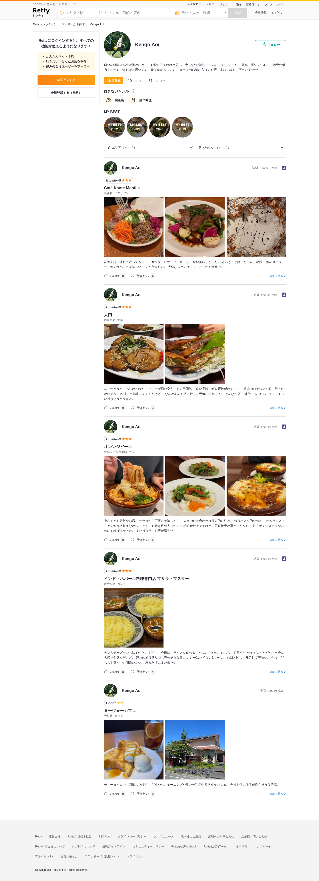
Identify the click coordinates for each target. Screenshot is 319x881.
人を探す (192, 4)
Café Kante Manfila (122, 188)
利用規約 (104, 836)
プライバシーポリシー (132, 836)
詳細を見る (276, 275)
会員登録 (261, 12)
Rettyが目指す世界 (80, 836)
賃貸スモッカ (69, 856)
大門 (108, 315)
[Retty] (41, 11)
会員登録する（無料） (66, 92)
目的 (238, 4)
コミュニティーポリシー (148, 846)
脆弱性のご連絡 (191, 836)
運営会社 (54, 836)
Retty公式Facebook (183, 846)
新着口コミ (252, 4)
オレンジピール (118, 446)
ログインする (66, 80)
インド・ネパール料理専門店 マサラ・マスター (146, 578)
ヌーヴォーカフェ (120, 710)
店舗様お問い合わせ (254, 836)
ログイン (277, 12)
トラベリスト (135, 856)
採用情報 (241, 846)
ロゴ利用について (83, 846)
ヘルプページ (263, 846)
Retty (38, 836)
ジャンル (224, 4)
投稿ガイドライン (113, 846)
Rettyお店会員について (50, 846)
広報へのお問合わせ (221, 836)
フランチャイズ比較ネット (102, 856)
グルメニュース (274, 4)
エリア (210, 4)
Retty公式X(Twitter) (216, 846)
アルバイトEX (44, 856)
